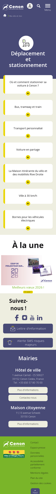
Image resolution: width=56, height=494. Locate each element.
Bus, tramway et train (28, 107)
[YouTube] (32, 319)
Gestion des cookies (40, 483)
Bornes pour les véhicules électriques (28, 218)
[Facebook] (17, 319)
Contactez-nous (27, 397)
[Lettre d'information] (28, 328)
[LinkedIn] (39, 319)
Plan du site (36, 477)
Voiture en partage (28, 149)
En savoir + (28, 292)
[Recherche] (36, 8)
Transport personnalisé (28, 128)
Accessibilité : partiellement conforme (37, 464)
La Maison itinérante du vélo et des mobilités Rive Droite (28, 172)
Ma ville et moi (16, 16)
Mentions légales (39, 472)
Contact (34, 442)
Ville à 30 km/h (28, 195)
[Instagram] (24, 318)
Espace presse (37, 447)
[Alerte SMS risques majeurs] (28, 343)
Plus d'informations (27, 390)
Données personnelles (37, 454)
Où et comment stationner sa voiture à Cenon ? (28, 83)
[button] (47, 7)
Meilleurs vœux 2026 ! (28, 287)
